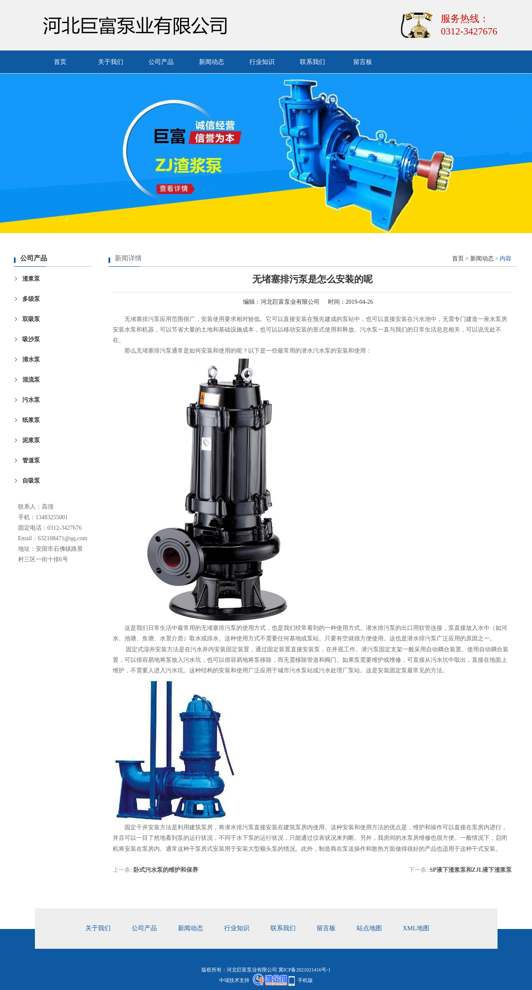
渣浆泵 (31, 279)
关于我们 (110, 61)
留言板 (362, 61)
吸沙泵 (31, 339)
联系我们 (312, 61)
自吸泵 (31, 481)
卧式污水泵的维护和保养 (165, 870)
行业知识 (262, 61)
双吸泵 (31, 319)
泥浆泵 (31, 440)
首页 (60, 61)
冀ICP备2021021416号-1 (304, 970)
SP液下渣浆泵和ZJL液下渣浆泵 (470, 870)
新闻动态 (211, 61)
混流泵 (31, 380)
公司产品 (161, 61)
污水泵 (31, 400)
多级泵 (31, 299)
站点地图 (369, 928)
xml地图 (416, 928)
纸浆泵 (31, 420)
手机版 (305, 980)
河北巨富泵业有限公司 (290, 302)
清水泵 (31, 359)
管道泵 (31, 460)
